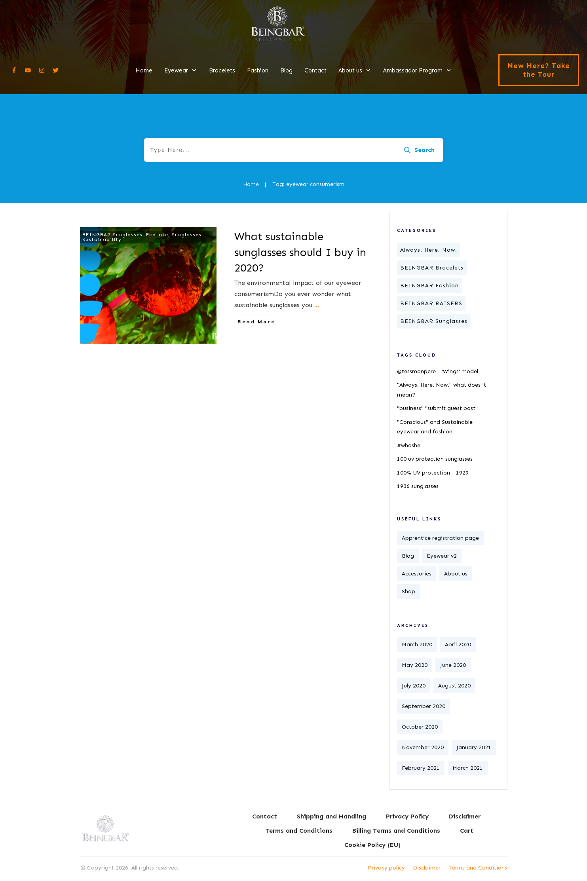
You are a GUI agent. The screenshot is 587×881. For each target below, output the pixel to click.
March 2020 (417, 644)
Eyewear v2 (442, 556)
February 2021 (421, 768)
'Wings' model (460, 371)
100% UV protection (423, 472)
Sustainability (102, 239)
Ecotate (157, 234)
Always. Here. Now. (428, 250)
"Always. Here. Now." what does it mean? (441, 390)
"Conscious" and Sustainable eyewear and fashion (435, 427)
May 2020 (414, 665)
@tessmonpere (416, 371)
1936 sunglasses (418, 486)
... (316, 305)
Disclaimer (427, 867)
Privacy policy (386, 867)
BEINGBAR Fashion (429, 285)
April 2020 (458, 644)
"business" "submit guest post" (437, 408)
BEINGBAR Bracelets (432, 267)
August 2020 (454, 685)
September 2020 (423, 706)
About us (455, 573)
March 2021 (467, 768)
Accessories (416, 573)
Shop (408, 591)
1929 (462, 472)
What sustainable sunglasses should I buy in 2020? (300, 252)
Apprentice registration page (440, 538)
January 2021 (473, 747)
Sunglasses (186, 234)
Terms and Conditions (477, 867)
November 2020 (423, 747)
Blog (408, 556)
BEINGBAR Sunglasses (112, 234)
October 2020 (420, 726)
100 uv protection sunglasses (435, 459)
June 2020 (453, 665)
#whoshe (408, 445)
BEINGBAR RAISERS (431, 303)
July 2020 (414, 685)
